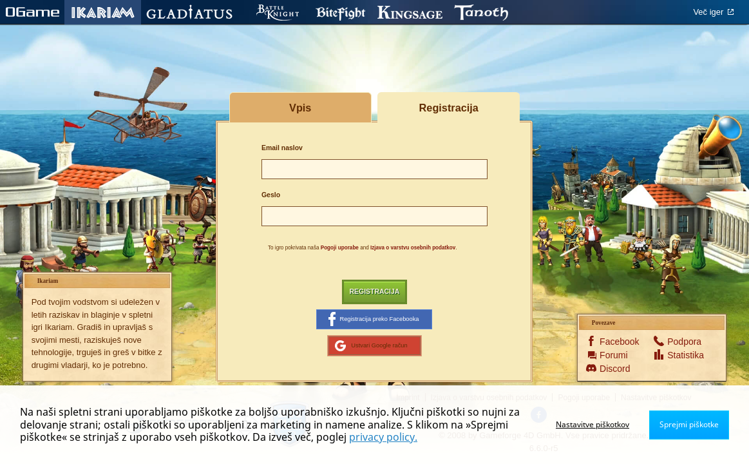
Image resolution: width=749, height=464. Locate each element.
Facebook (616, 341)
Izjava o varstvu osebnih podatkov (412, 248)
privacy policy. (383, 437)
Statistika (683, 355)
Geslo (270, 194)
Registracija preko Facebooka (373, 319)
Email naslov (282, 147)
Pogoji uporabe (340, 248)
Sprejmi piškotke (689, 424)
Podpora (683, 341)
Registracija (375, 291)
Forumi (614, 355)
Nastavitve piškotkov (592, 424)
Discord (615, 368)
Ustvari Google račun (371, 345)
